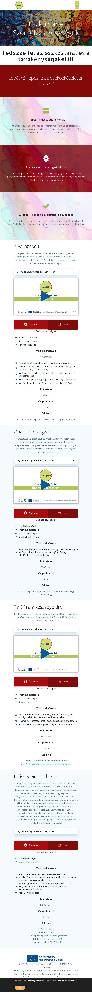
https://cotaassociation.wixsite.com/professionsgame (46, 764)
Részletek (19, 983)
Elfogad (19, 988)
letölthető (56, 939)
